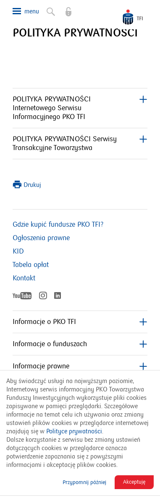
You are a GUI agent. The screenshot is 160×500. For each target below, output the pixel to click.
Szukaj (50, 10)
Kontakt (24, 278)
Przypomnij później (84, 482)
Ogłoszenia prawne (41, 238)
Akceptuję (134, 482)
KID (18, 251)
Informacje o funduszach (80, 344)
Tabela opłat (31, 265)
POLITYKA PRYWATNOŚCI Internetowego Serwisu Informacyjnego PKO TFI (80, 108)
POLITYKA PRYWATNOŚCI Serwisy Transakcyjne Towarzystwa (80, 143)
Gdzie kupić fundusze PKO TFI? (58, 224)
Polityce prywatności (74, 431)
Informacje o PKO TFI (80, 322)
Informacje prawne (80, 366)
